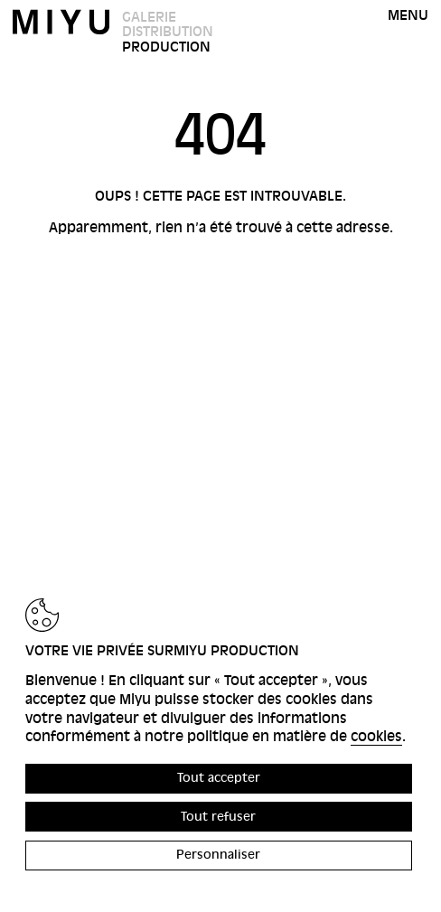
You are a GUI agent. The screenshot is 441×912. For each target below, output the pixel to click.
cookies (376, 737)
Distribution (167, 32)
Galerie (149, 17)
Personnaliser (218, 854)
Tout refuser (218, 816)
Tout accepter (218, 777)
